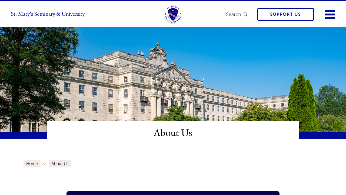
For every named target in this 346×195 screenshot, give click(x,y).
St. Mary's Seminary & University (48, 14)
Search (233, 14)
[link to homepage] (173, 14)
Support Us (285, 14)
